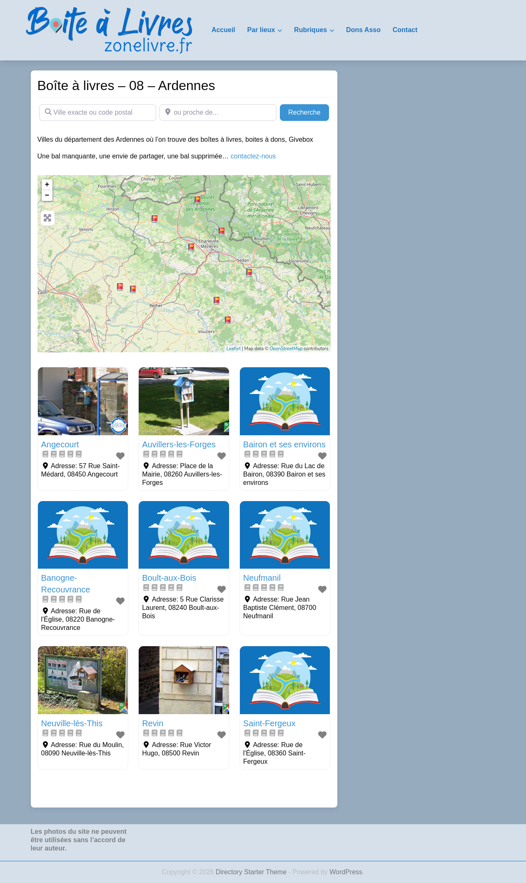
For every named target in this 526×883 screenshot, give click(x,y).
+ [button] (47, 185)
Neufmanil (262, 577)
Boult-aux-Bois (169, 577)
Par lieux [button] (261, 29)
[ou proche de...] (218, 112)
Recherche (308, 111)
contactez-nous (253, 156)
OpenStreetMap (286, 349)
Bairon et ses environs (284, 444)
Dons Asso (363, 29)
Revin (152, 723)
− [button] (47, 196)
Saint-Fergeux (269, 723)
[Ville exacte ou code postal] (97, 112)
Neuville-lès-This (72, 723)
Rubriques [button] (310, 29)
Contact (405, 29)
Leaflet (234, 349)
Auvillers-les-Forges (179, 444)
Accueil (223, 29)
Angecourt (60, 444)
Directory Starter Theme (252, 871)
